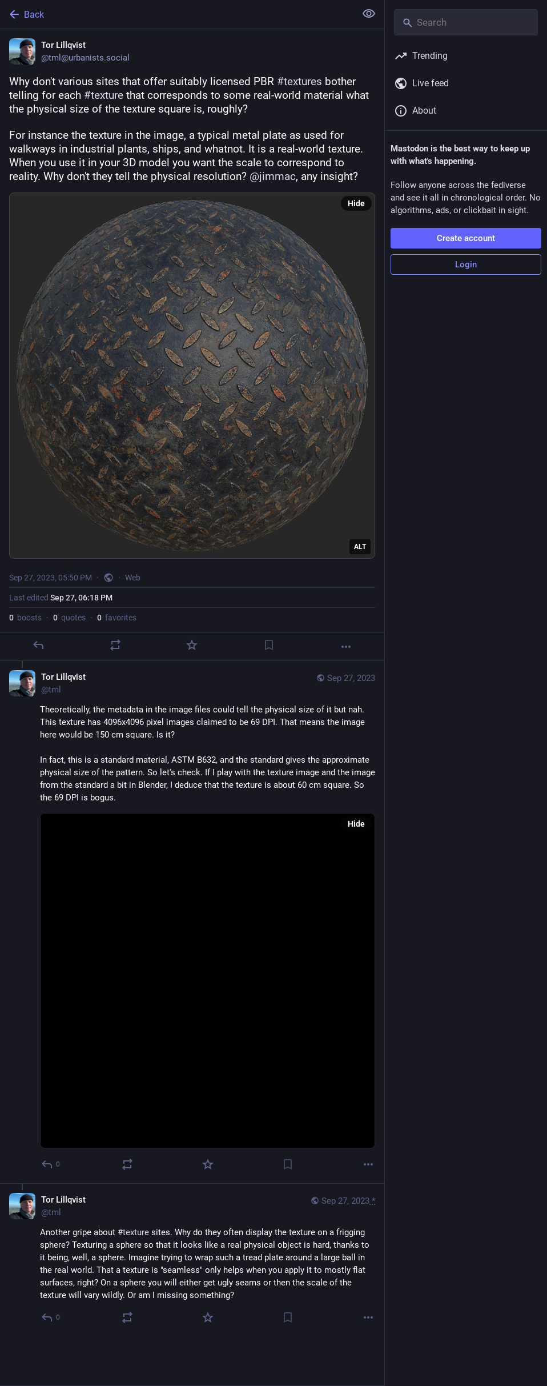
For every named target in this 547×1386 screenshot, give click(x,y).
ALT (360, 547)
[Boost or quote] (115, 645)
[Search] (466, 22)
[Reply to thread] (51, 1164)
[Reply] (38, 645)
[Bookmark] (269, 645)
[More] (346, 647)
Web (132, 577)
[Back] (176, 14)
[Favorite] (192, 645)
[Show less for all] (368, 13)
